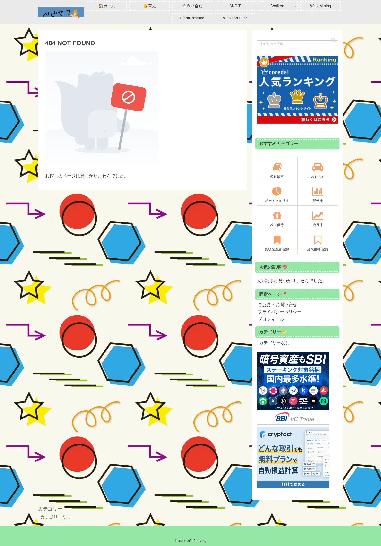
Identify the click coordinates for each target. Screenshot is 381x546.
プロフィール (271, 319)
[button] (333, 40)
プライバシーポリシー (280, 311)
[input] (297, 43)
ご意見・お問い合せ (277, 304)
